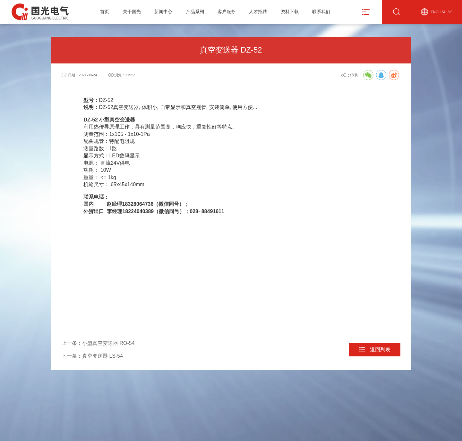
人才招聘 (258, 11)
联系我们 (321, 11)
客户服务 (226, 11)
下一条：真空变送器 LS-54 (92, 356)
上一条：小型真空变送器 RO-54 (98, 343)
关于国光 (132, 11)
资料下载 (290, 11)
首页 (104, 11)
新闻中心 (163, 11)
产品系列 (195, 11)
